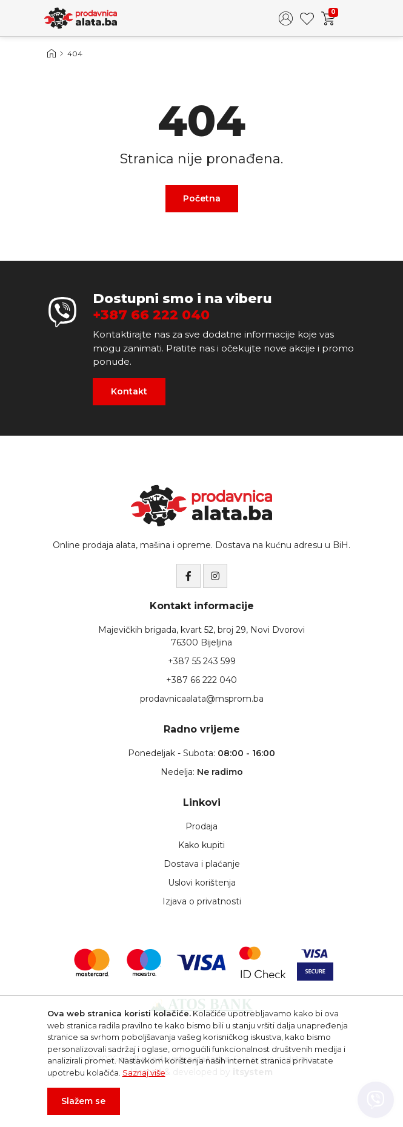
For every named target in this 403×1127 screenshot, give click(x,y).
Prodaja (201, 826)
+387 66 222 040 (151, 315)
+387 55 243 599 (202, 661)
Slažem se (83, 1101)
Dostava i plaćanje (202, 863)
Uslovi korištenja (202, 882)
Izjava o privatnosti (201, 901)
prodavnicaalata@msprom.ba (202, 698)
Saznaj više (143, 1072)
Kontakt (129, 391)
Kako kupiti (201, 845)
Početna (202, 198)
